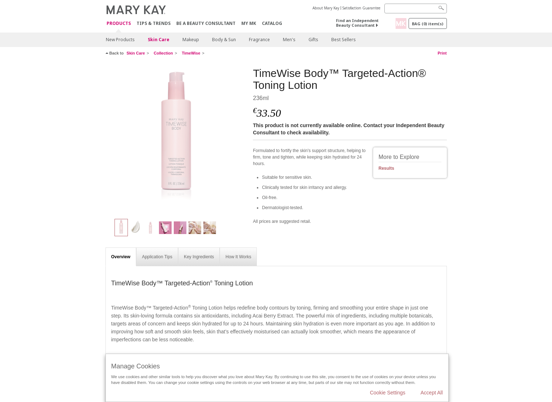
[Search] (415, 8)
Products (119, 23)
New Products (120, 39)
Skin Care (158, 39)
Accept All (432, 392)
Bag (427, 23)
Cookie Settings (387, 392)
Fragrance (259, 39)
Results (386, 168)
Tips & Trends (154, 23)
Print (442, 53)
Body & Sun (224, 39)
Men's (289, 39)
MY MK (248, 23)
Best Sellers (343, 39)
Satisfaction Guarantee (361, 7)
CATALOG (272, 23)
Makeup (190, 39)
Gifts (313, 39)
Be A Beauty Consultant (206, 23)
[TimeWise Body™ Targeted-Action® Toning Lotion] (176, 139)
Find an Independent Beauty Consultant (357, 22)
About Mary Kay (325, 7)
